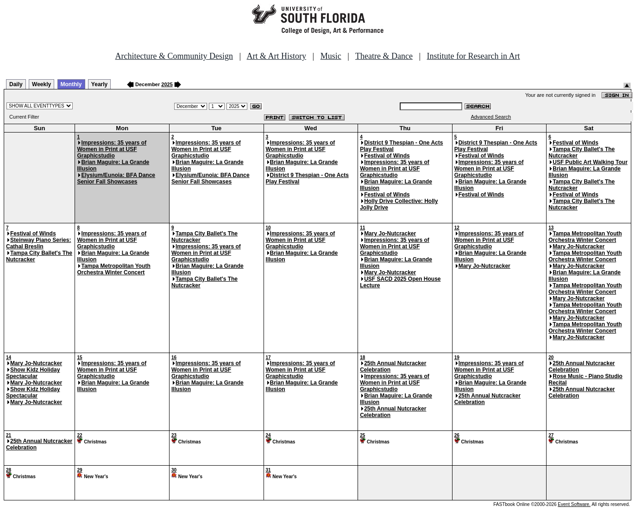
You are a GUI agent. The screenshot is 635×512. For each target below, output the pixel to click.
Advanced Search (491, 117)
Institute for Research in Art (473, 56)
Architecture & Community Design (174, 56)
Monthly (71, 84)
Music (331, 56)
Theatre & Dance (384, 56)
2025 (166, 84)
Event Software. (574, 504)
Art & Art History (277, 56)
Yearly (99, 84)
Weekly (41, 84)
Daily (16, 84)
